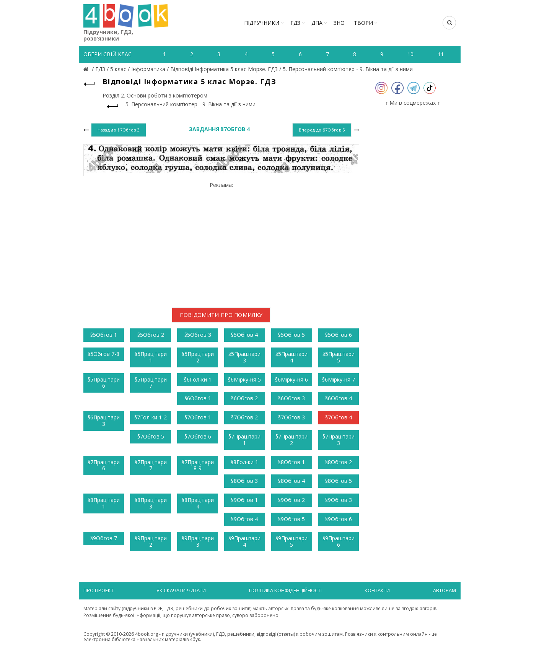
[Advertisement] (221, 241)
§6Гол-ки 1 (198, 379)
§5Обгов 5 (291, 334)
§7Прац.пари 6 (104, 465)
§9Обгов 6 (338, 519)
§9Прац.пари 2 (151, 541)
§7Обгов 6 (197, 436)
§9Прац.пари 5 (291, 541)
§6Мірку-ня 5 (244, 379)
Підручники (261, 22)
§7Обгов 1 (197, 417)
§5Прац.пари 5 (338, 357)
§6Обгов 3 (291, 398)
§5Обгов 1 (103, 334)
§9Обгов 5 (291, 519)
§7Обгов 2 (244, 417)
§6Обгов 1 (197, 398)
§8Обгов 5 (338, 480)
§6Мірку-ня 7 (338, 379)
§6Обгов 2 (244, 398)
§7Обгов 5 (150, 436)
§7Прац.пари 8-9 (198, 465)
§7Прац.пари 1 (244, 440)
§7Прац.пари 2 (291, 440)
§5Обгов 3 (197, 334)
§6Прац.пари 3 (104, 420)
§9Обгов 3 (338, 499)
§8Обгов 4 (291, 480)
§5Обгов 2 (150, 334)
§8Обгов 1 (291, 462)
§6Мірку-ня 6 (291, 379)
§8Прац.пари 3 (151, 503)
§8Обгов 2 (338, 462)
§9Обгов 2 (291, 499)
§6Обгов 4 (338, 398)
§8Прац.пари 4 (198, 503)
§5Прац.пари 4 (291, 357)
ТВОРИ (363, 22)
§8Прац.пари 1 (104, 503)
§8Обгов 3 (244, 480)
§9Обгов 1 (244, 499)
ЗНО (339, 22)
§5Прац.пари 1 (151, 357)
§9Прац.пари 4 (244, 541)
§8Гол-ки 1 (244, 462)
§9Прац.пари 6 (338, 541)
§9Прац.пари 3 (198, 541)
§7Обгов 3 (291, 417)
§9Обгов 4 (244, 519)
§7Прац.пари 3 (338, 440)
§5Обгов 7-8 (103, 353)
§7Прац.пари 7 (151, 465)
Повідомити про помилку (221, 314)
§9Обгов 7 (103, 538)
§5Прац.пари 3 (244, 357)
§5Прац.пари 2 (198, 357)
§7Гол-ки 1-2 (150, 417)
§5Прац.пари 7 (151, 383)
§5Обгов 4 (244, 334)
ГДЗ (295, 22)
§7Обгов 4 (338, 417)
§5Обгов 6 (338, 334)
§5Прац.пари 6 (104, 383)
